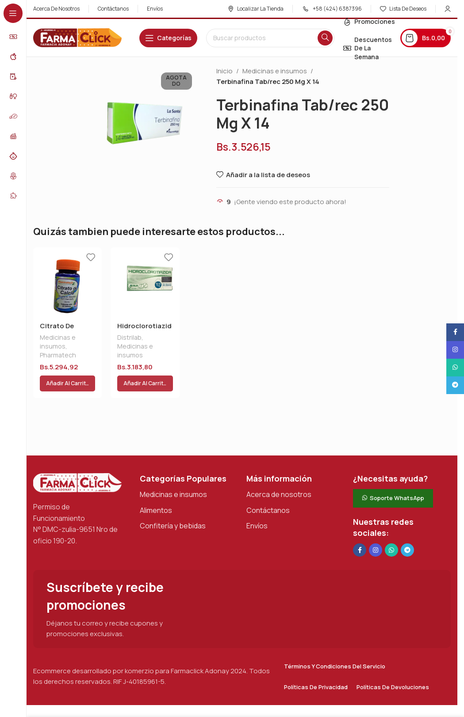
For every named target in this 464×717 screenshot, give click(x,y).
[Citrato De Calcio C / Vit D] (67, 281)
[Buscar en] (270, 38)
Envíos (257, 504)
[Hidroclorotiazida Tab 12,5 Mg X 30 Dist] (145, 281)
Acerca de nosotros (278, 473)
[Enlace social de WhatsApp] (391, 528)
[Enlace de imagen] (77, 461)
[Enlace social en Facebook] (359, 528)
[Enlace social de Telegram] (407, 528)
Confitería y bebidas (173, 504)
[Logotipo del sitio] (77, 37)
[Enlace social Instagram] (375, 528)
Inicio (224, 71)
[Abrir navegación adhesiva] (168, 38)
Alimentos (156, 489)
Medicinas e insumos (274, 71)
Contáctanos (268, 489)
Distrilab (129, 337)
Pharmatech (58, 355)
